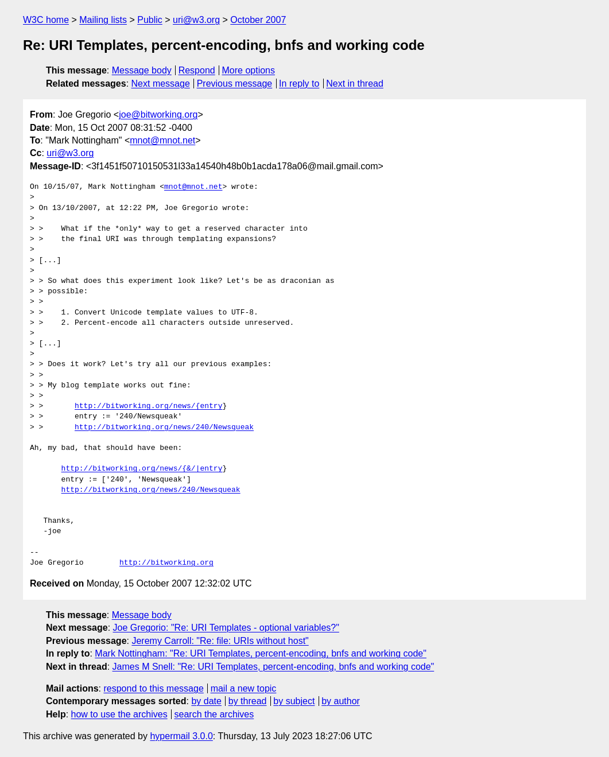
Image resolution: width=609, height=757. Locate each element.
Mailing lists (103, 20)
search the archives (214, 714)
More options (249, 70)
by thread (247, 701)
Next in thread (354, 83)
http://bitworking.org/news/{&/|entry (142, 469)
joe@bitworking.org (158, 114)
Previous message (235, 83)
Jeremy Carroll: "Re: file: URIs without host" (219, 641)
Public (149, 20)
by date (206, 701)
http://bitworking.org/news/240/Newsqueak (164, 427)
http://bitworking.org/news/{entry (148, 406)
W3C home (46, 20)
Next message (160, 83)
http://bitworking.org (166, 563)
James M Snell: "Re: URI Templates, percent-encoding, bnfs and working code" (274, 666)
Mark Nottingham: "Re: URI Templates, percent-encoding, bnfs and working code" (260, 653)
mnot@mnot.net (162, 140)
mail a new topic (244, 688)
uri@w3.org (196, 20)
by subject (294, 701)
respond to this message (153, 688)
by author (340, 701)
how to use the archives (119, 714)
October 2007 (258, 20)
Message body (142, 70)
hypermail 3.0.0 (181, 736)
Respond (197, 70)
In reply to (299, 83)
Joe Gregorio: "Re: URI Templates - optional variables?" (226, 627)
